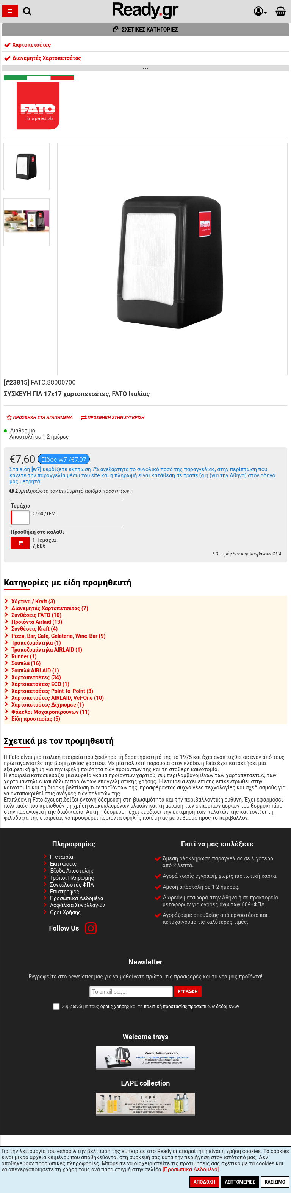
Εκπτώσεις (63, 864)
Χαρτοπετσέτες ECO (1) (40, 684)
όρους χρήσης (114, 1006)
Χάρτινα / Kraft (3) (33, 601)
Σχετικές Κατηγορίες (145, 30)
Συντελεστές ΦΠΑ (72, 885)
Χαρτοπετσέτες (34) (36, 677)
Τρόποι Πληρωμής (72, 878)
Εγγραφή (188, 991)
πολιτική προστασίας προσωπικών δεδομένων (191, 1006)
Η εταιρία (61, 857)
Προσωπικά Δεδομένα (76, 898)
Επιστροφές (64, 891)
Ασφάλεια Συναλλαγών (77, 905)
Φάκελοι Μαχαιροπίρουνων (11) (50, 712)
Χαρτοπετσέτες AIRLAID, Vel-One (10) (57, 698)
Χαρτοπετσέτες (27, 45)
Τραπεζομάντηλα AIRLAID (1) (46, 650)
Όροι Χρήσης (65, 912)
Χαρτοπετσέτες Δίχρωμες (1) (47, 705)
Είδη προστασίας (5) (35, 719)
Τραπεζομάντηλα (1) (36, 643)
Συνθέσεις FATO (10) (36, 615)
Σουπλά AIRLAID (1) (35, 671)
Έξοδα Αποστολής (72, 871)
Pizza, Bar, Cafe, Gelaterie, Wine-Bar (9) (58, 636)
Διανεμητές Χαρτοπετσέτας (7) (49, 608)
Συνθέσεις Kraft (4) (34, 629)
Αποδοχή (204, 1182)
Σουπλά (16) (26, 663)
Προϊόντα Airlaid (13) (36, 622)
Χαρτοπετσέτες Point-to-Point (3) (52, 691)
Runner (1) (24, 656)
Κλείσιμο (275, 1182)
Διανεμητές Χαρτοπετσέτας (42, 58)
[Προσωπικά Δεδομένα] (191, 1169)
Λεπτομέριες (240, 1182)
